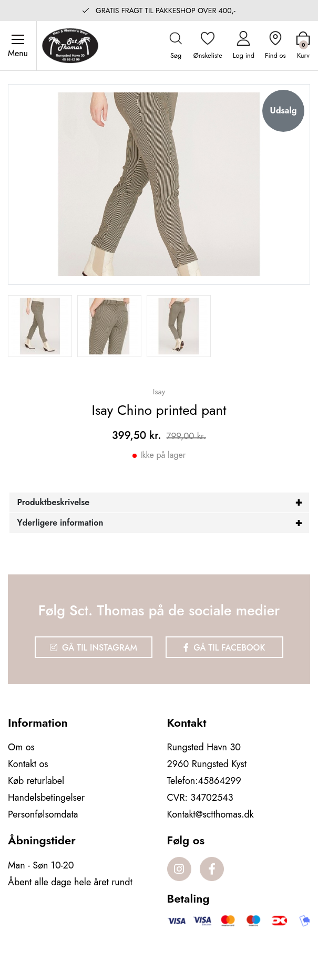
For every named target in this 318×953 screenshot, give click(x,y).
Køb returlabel (36, 781)
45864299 (219, 781)
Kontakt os (28, 764)
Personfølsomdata (43, 814)
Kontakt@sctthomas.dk (210, 814)
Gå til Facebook (224, 648)
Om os (21, 747)
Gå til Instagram (93, 648)
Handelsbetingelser (46, 797)
